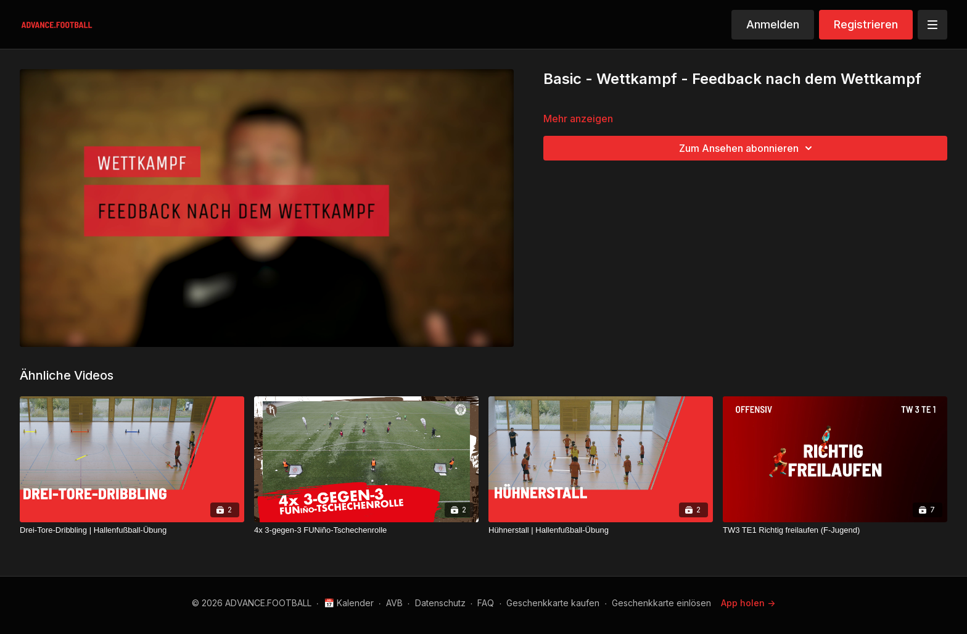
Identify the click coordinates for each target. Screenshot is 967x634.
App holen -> (748, 603)
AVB (394, 603)
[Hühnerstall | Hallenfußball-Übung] (600, 530)
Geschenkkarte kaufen (552, 603)
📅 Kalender (349, 603)
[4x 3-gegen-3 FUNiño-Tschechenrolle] (366, 530)
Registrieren (866, 24)
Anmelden (772, 24)
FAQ (485, 603)
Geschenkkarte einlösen (661, 603)
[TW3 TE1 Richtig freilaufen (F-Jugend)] (835, 530)
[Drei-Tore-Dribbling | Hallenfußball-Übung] (132, 530)
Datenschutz (440, 603)
